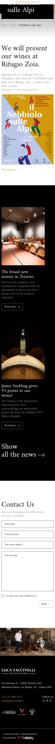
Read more (12, 306)
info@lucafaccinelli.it (12, 701)
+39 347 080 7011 (11, 697)
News (13, 25)
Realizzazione (18, 738)
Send (46, 604)
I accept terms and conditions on (21, 596)
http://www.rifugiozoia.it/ (22, 89)
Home (4, 25)
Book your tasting (27, 2)
